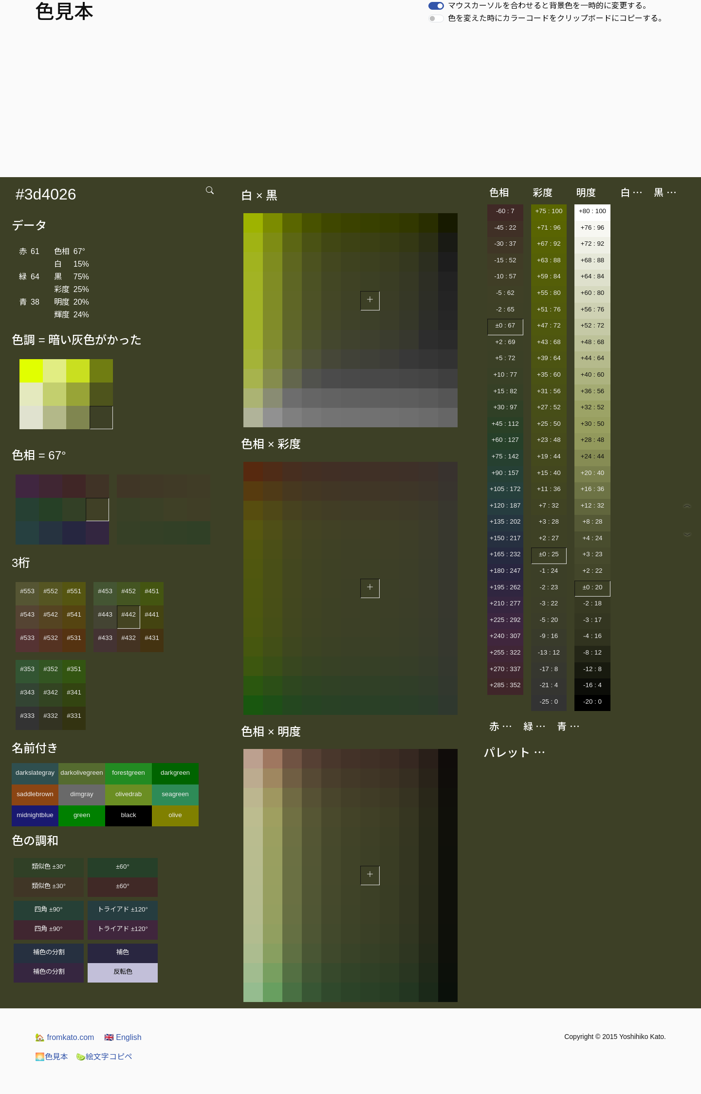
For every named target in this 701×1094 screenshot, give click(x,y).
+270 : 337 (505, 669)
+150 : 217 (505, 538)
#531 (74, 637)
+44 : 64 (593, 358)
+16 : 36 (593, 488)
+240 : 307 (505, 635)
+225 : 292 (505, 619)
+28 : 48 (593, 439)
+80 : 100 (592, 211)
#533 (27, 637)
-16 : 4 (592, 685)
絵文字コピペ (104, 1057)
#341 (74, 692)
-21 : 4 (548, 685)
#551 (74, 591)
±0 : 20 (593, 587)
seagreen (175, 794)
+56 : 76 (593, 309)
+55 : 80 (549, 292)
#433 (105, 637)
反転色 (122, 971)
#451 (152, 591)
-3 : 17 (592, 619)
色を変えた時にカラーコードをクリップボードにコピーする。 (557, 18)
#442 (128, 614)
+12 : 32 (593, 505)
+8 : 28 (592, 521)
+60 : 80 (593, 292)
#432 (128, 637)
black (128, 815)
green (82, 815)
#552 (50, 591)
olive (175, 815)
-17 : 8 (548, 669)
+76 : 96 (593, 227)
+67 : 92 (549, 243)
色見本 (51, 1057)
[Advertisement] (350, 104)
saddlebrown (35, 794)
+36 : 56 (593, 391)
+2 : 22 (592, 570)
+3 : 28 (549, 521)
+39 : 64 (549, 358)
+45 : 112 (505, 423)
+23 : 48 (549, 439)
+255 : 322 (505, 652)
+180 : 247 (505, 570)
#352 (50, 669)
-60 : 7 (505, 211)
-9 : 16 (548, 635)
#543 (27, 614)
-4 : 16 (592, 635)
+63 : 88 (549, 260)
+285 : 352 (505, 685)
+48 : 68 (593, 342)
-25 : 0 (548, 701)
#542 (50, 614)
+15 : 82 (505, 391)
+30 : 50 (593, 423)
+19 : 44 (549, 456)
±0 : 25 (549, 554)
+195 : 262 (505, 587)
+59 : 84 (549, 276)
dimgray (81, 794)
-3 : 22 (548, 603)
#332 (50, 715)
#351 (74, 669)
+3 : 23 (592, 554)
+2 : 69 (505, 342)
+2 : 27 (549, 538)
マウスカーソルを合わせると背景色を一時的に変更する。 (549, 5)
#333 (27, 715)
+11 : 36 (549, 488)
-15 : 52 (505, 260)
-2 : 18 (592, 603)
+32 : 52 (593, 407)
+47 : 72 (549, 325)
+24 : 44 (593, 456)
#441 (152, 614)
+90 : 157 (505, 472)
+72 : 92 (593, 243)
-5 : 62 (505, 292)
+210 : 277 (505, 603)
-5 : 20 (548, 619)
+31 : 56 (549, 391)
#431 (152, 637)
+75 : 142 (505, 456)
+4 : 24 (592, 538)
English (123, 1037)
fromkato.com (64, 1037)
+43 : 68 (549, 342)
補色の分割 (49, 952)
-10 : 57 (505, 276)
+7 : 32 (549, 505)
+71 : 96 (549, 227)
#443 (105, 614)
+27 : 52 (549, 407)
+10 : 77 (505, 374)
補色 (122, 952)
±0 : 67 (505, 325)
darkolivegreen (81, 772)
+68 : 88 (593, 260)
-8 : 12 (592, 652)
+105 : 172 (505, 488)
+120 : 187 (505, 505)
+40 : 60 (593, 374)
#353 (27, 669)
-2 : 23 (548, 587)
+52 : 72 (593, 325)
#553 (27, 591)
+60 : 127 (505, 439)
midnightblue (35, 815)
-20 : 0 (592, 701)
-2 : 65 (505, 309)
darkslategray (35, 772)
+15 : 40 (549, 472)
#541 (74, 614)
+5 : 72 (505, 358)
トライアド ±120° (122, 909)
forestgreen (128, 772)
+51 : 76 (549, 309)
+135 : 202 (505, 521)
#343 (27, 692)
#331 (74, 715)
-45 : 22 (505, 227)
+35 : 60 (549, 374)
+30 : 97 (505, 407)
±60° (122, 866)
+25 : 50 (549, 423)
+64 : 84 (593, 276)
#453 (105, 591)
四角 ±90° (48, 909)
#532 (50, 637)
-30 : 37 (505, 243)
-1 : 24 (548, 570)
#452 (128, 591)
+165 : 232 (505, 554)
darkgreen (175, 772)
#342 (50, 692)
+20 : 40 (593, 472)
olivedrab (128, 794)
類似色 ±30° (49, 866)
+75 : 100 (548, 211)
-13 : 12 (549, 652)
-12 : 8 (592, 669)
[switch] (436, 6)
